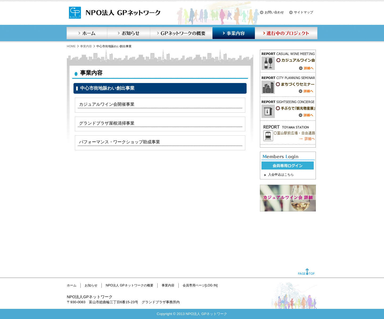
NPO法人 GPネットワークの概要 (129, 285)
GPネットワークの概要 (181, 33)
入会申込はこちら (281, 174)
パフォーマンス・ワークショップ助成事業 (119, 142)
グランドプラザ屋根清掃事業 (106, 123)
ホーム (86, 33)
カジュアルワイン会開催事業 (106, 104)
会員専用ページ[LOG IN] (200, 285)
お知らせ (128, 33)
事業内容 (233, 33)
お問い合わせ (274, 12)
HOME (71, 46)
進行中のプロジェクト (286, 33)
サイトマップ (303, 12)
